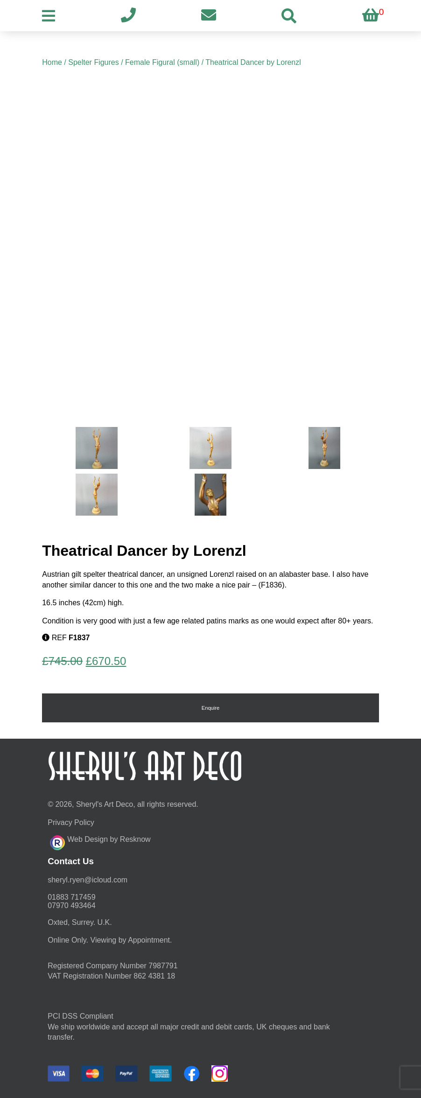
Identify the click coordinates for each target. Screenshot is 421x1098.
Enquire (211, 708)
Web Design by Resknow (100, 841)
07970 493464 (71, 905)
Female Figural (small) (162, 62)
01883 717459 (71, 897)
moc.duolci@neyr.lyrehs (87, 880)
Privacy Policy (71, 822)
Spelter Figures (93, 62)
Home (52, 62)
